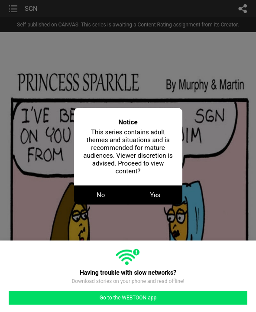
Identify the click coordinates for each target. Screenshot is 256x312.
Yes (155, 195)
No (101, 195)
